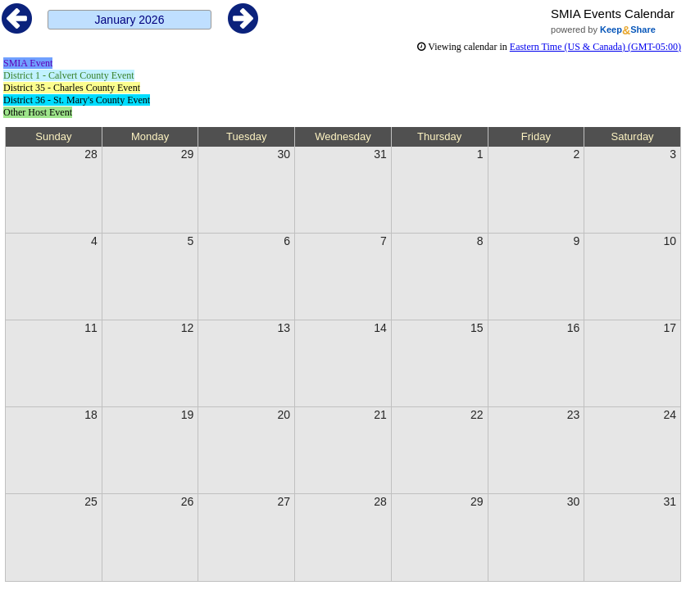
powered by (603, 29)
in (549, 46)
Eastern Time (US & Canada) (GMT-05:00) (595, 46)
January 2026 (130, 19)
